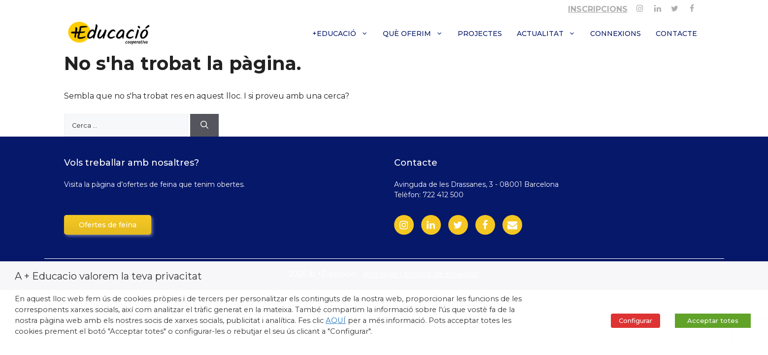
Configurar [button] (635, 320)
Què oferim (416, 33)
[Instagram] (640, 6)
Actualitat (550, 33)
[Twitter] (674, 6)
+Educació (343, 33)
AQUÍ (336, 320)
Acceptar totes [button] (712, 320)
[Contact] (512, 225)
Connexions (615, 33)
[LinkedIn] (431, 225)
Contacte (676, 33)
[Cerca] (204, 125)
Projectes (480, 33)
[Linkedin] (657, 6)
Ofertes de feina (107, 224)
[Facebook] (692, 6)
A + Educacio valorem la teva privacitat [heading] (108, 276)
